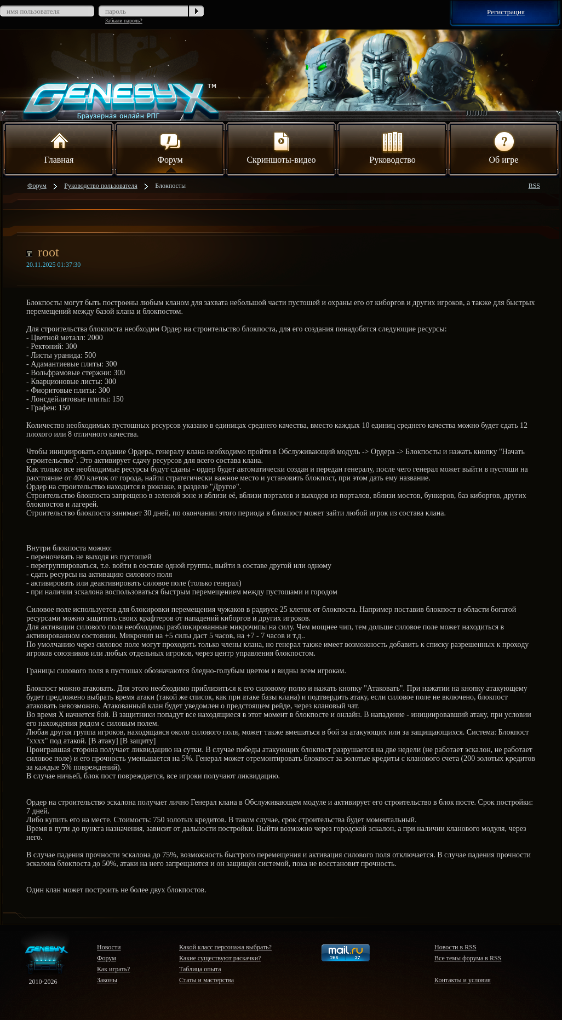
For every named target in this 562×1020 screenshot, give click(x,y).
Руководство (392, 146)
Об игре (504, 146)
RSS (534, 186)
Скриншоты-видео (281, 146)
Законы (107, 980)
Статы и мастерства (206, 980)
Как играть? (113, 969)
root (48, 252)
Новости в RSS (455, 947)
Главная (59, 146)
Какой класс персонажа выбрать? (225, 947)
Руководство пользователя (100, 186)
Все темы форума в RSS (467, 958)
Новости (109, 947)
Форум (169, 146)
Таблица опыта (200, 969)
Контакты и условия (462, 980)
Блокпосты (170, 186)
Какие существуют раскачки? (220, 958)
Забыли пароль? (123, 21)
